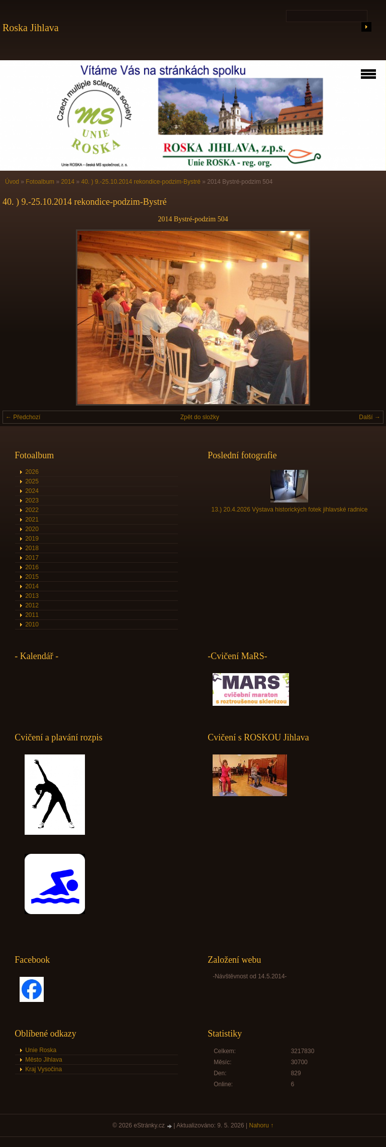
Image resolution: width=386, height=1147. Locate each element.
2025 (32, 481)
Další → (369, 417)
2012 (32, 605)
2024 (32, 490)
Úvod (12, 181)
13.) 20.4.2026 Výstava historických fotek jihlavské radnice (290, 509)
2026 (32, 471)
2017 (32, 557)
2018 (32, 548)
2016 (32, 567)
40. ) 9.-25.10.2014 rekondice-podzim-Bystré (140, 181)
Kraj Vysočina (43, 1069)
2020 (32, 529)
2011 (32, 614)
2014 (67, 181)
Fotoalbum (40, 181)
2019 (32, 538)
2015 (32, 576)
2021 (32, 519)
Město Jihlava (43, 1059)
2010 (32, 624)
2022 (32, 510)
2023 (32, 500)
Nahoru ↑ (261, 1125)
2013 (32, 595)
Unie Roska (40, 1050)
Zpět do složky (199, 417)
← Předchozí (23, 417)
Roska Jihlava (31, 27)
